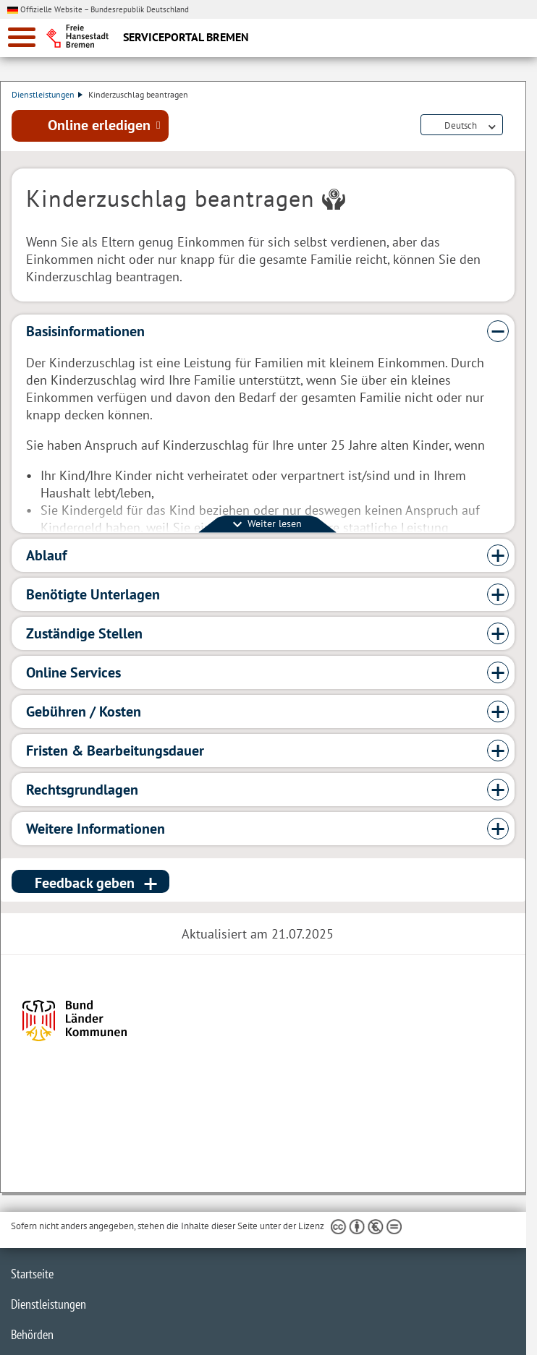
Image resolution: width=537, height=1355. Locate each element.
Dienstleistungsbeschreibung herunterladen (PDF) (512, 125)
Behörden (32, 1334)
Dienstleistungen (47, 94)
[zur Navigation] (21, 37)
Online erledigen (99, 125)
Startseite (32, 1273)
